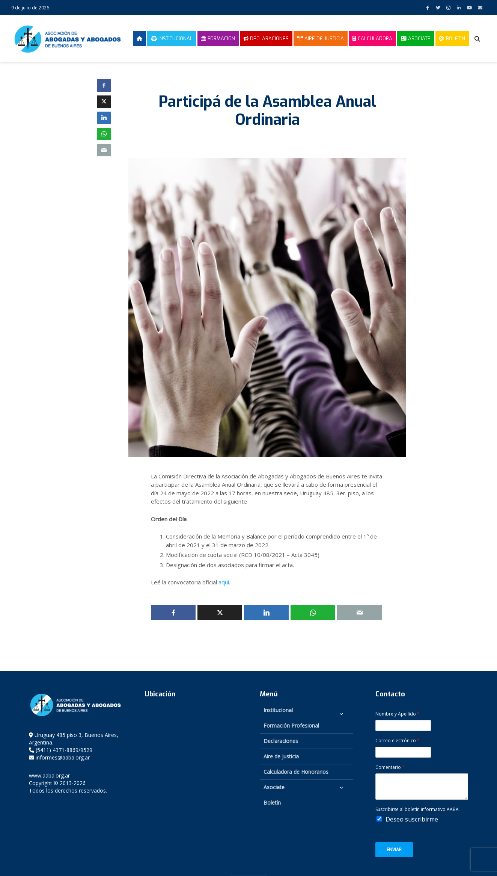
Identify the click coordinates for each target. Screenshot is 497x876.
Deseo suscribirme (412, 819)
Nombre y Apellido (397, 714)
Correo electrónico (397, 740)
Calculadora (372, 38)
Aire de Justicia (320, 38)
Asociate (416, 38)
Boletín (452, 38)
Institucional (172, 38)
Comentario (390, 767)
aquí (223, 582)
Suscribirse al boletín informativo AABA (417, 809)
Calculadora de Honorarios (296, 771)
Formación (218, 38)
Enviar (394, 849)
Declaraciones (266, 38)
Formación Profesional (291, 725)
